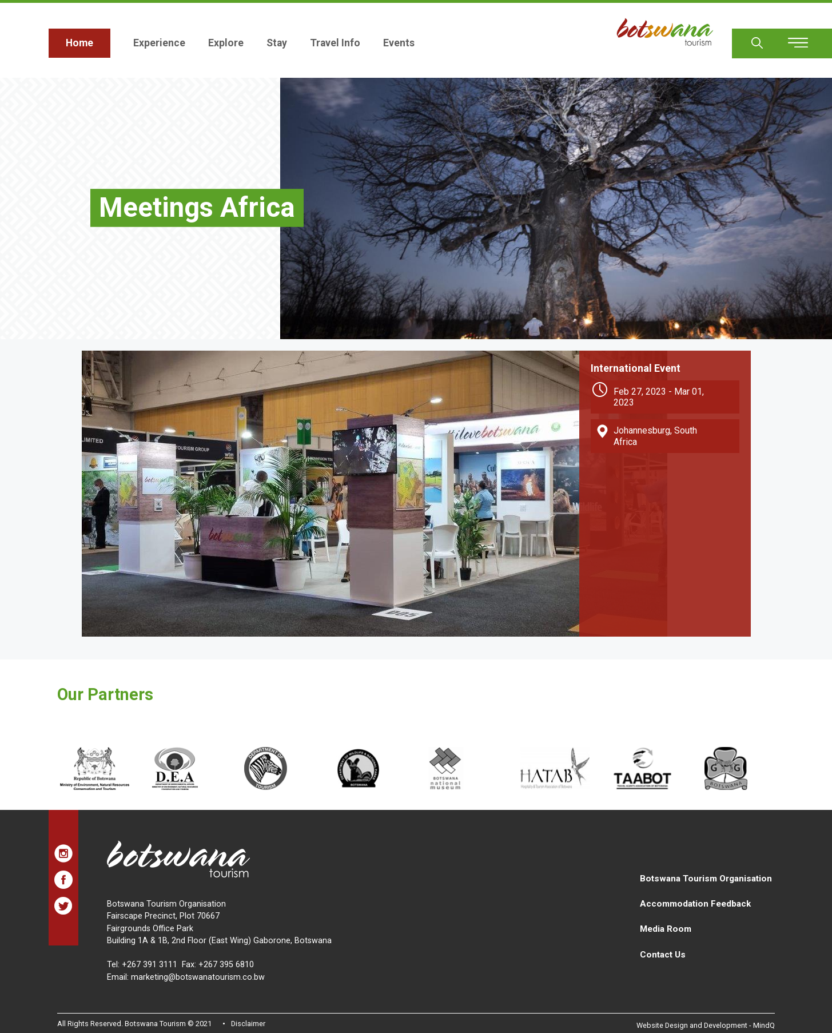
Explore (226, 43)
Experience (159, 43)
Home (79, 43)
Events (399, 43)
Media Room (665, 929)
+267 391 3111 (149, 965)
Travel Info (335, 43)
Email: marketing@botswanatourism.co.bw (186, 977)
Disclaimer (248, 1023)
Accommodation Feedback (695, 904)
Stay (276, 43)
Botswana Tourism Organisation (706, 878)
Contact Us (663, 954)
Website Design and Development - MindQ (705, 1025)
